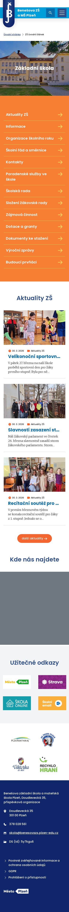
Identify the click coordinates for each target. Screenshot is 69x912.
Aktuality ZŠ (34, 115)
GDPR (10, 871)
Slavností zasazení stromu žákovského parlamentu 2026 (34, 430)
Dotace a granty (34, 227)
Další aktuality (34, 538)
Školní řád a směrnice (34, 150)
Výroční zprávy (34, 250)
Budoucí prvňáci (34, 262)
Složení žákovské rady (34, 203)
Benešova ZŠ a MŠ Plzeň (21, 12)
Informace (34, 127)
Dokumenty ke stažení (34, 238)
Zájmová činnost (34, 215)
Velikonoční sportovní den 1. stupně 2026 (34, 356)
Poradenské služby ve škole (34, 176)
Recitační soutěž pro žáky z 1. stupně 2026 (34, 503)
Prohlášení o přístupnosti (25, 877)
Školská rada (34, 191)
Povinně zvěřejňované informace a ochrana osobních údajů (32, 862)
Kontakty (34, 162)
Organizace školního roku (34, 138)
